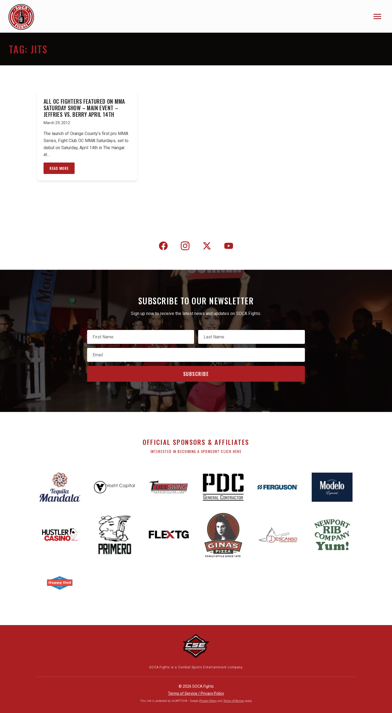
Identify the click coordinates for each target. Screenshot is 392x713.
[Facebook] (163, 246)
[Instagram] (185, 246)
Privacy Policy (208, 701)
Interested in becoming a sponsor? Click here (196, 451)
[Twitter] (207, 246)
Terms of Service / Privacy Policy (196, 693)
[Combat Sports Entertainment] (196, 646)
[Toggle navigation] (377, 16)
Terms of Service (233, 701)
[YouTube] (228, 246)
